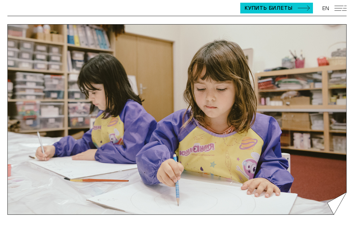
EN (325, 8)
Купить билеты (268, 8)
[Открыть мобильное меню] (340, 8)
